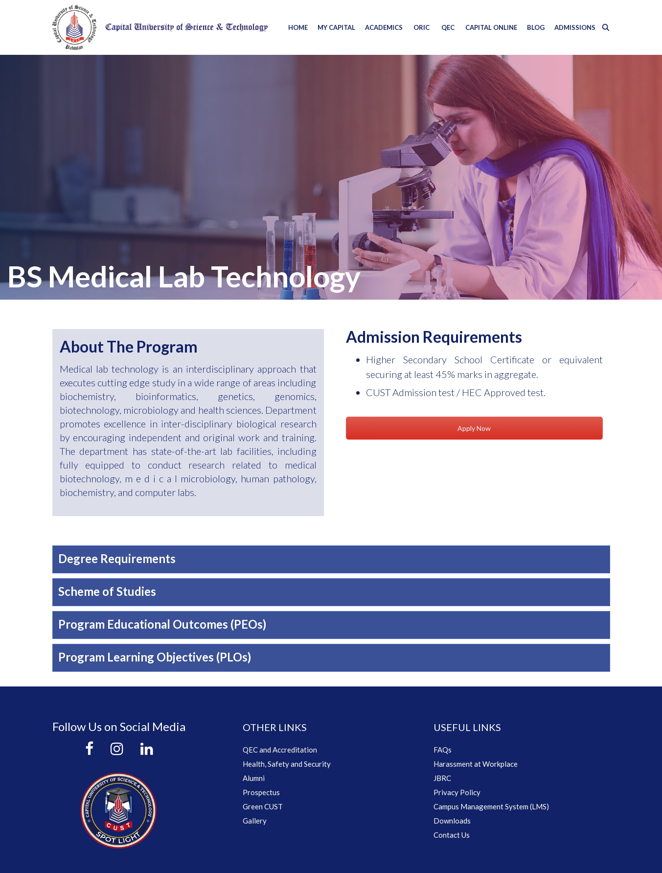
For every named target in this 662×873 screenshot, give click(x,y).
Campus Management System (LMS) (491, 806)
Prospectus (261, 792)
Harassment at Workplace (476, 763)
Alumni (254, 778)
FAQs (443, 749)
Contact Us (452, 834)
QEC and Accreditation (280, 749)
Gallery (255, 820)
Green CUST (263, 806)
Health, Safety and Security (287, 763)
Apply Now (474, 428)
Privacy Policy (457, 792)
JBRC (442, 778)
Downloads (452, 820)
